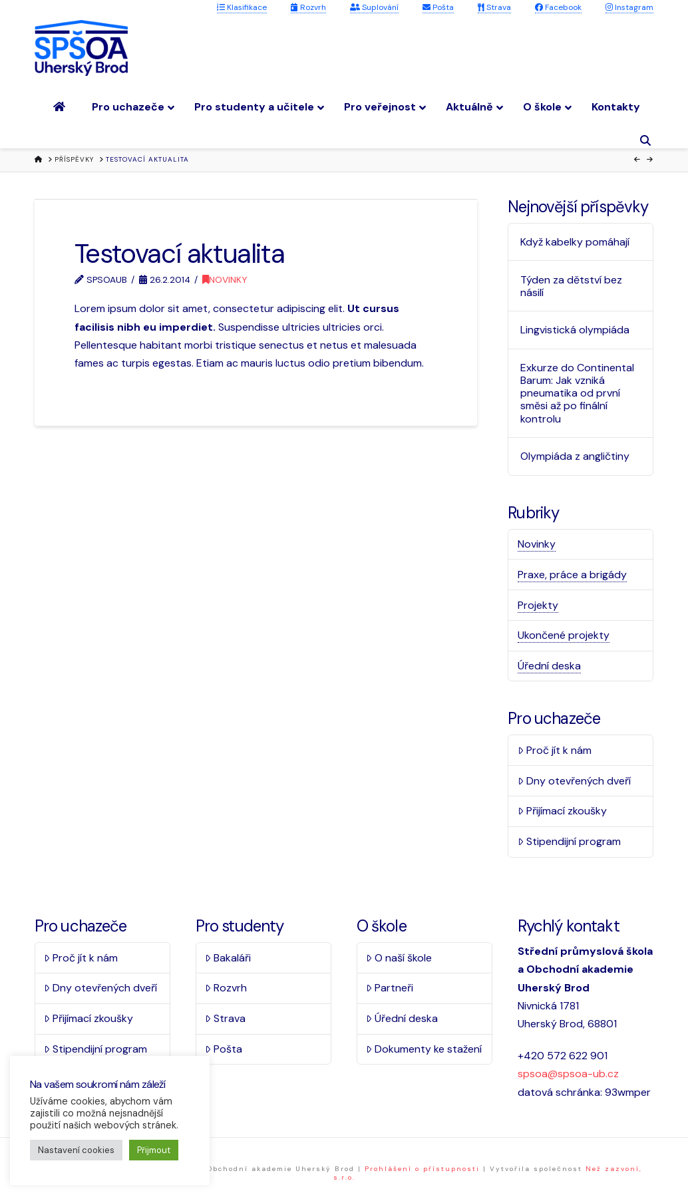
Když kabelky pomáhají (574, 242)
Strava (494, 7)
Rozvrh (308, 7)
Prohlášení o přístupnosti (422, 1168)
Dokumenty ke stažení (424, 1049)
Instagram (629, 7)
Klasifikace (242, 7)
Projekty (538, 605)
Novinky (224, 279)
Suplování (374, 7)
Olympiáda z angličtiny (574, 456)
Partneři (389, 988)
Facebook (558, 7)
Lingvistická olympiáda (574, 329)
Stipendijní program (569, 841)
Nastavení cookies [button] (76, 1150)
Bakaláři (228, 958)
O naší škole (399, 958)
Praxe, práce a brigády (572, 575)
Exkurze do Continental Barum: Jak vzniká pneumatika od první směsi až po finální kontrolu (577, 393)
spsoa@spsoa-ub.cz (568, 1074)
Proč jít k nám (555, 750)
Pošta (438, 7)
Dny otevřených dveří (574, 781)
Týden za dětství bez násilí (571, 286)
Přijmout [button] (153, 1150)
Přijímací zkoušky (562, 811)
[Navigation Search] (647, 141)
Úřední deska (549, 666)
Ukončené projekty (563, 635)
